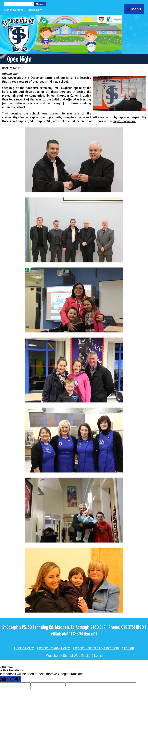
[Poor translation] (14, 679)
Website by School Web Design (68, 655)
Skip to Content (13, 9)
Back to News (11, 68)
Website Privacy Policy (53, 648)
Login (98, 655)
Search (40, 4)
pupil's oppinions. (124, 121)
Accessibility (34, 9)
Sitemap (128, 648)
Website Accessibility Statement (96, 648)
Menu (134, 9)
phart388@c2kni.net (79, 633)
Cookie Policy (24, 648)
